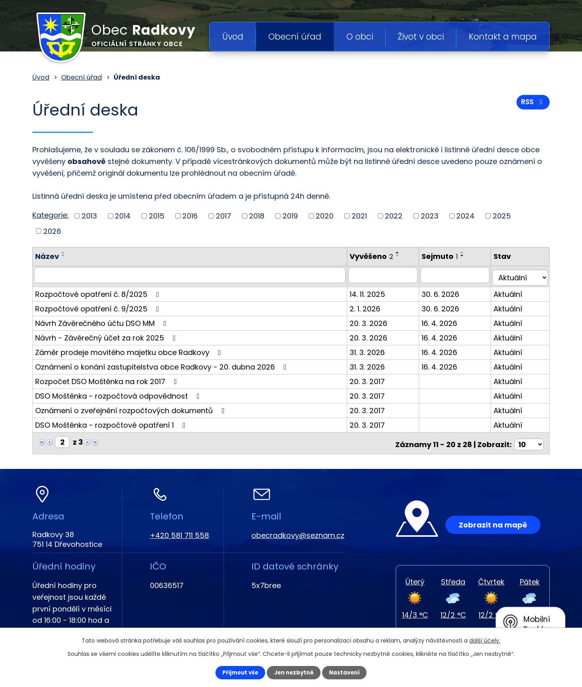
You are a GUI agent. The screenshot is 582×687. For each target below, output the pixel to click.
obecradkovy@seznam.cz (297, 530)
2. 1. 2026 (372, 306)
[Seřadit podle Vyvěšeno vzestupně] (405, 252)
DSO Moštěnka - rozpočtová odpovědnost (119, 393)
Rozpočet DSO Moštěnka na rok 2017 (107, 379)
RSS (532, 104)
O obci (359, 36)
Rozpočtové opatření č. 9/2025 (98, 306)
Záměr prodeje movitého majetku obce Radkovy (129, 350)
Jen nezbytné (294, 672)
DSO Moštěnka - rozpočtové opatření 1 (112, 422)
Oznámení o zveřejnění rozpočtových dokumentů (131, 408)
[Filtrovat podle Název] (193, 275)
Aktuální (512, 291)
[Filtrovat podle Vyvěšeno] (391, 275)
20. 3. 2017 (374, 379)
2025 (502, 216)
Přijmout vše (235, 672)
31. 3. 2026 (374, 350)
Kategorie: (50, 215)
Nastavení (350, 672)
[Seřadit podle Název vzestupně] (63, 252)
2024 (465, 216)
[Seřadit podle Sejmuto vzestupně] (470, 252)
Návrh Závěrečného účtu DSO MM (102, 320)
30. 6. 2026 (448, 291)
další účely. (484, 640)
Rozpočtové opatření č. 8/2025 (98, 291)
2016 (190, 216)
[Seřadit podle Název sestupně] (63, 255)
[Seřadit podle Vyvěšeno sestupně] (405, 255)
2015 (156, 216)
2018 (256, 216)
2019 (290, 216)
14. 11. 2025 (374, 291)
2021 (359, 216)
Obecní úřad (294, 36)
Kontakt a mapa (503, 36)
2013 (89, 216)
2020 (324, 216)
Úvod (232, 36)
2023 (430, 216)
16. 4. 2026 (447, 320)
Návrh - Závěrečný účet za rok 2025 (107, 335)
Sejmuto (448, 256)
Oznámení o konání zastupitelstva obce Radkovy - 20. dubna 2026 (162, 364)
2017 (223, 216)
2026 (52, 231)
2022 (394, 216)
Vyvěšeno (379, 256)
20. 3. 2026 (375, 320)
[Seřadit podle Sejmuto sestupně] (470, 255)
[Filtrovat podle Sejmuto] (460, 275)
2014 (123, 216)
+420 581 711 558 (179, 530)
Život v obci (421, 36)
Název (47, 256)
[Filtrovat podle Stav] (522, 275)
